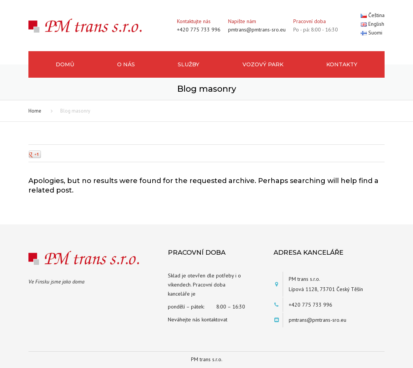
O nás (126, 64)
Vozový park (262, 64)
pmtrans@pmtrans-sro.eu (257, 29)
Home (34, 111)
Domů (65, 64)
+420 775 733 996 (199, 29)
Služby (188, 64)
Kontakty (341, 64)
